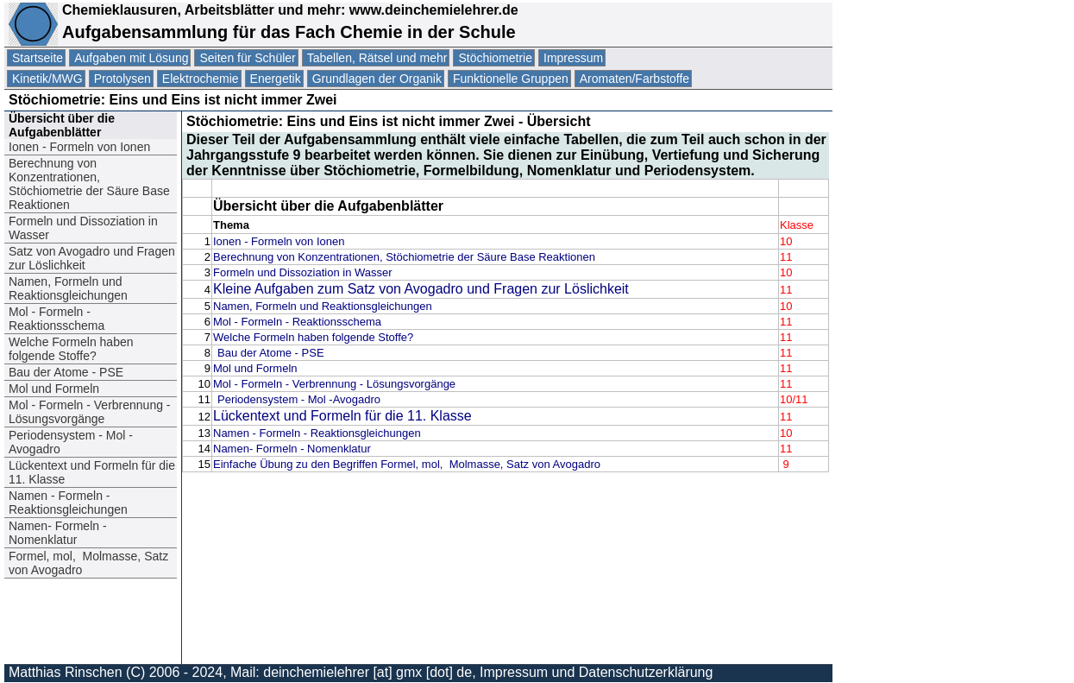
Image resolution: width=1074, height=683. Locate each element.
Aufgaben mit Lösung (131, 58)
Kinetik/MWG (47, 78)
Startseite (37, 58)
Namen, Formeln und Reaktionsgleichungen (68, 288)
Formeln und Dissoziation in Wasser (83, 228)
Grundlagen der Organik (377, 78)
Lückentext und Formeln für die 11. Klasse (92, 472)
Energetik (275, 78)
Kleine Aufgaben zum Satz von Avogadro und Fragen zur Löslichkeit (421, 288)
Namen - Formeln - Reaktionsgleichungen (68, 502)
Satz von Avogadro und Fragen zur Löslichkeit (92, 258)
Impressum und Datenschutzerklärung (596, 672)
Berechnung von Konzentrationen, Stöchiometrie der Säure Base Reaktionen (89, 184)
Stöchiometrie (495, 58)
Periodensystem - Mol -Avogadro (71, 442)
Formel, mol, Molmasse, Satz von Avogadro (88, 563)
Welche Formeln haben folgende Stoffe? (71, 349)
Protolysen (122, 78)
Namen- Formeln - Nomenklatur (58, 533)
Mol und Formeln (54, 388)
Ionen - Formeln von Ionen (79, 147)
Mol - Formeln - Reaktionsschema (58, 318)
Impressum (573, 58)
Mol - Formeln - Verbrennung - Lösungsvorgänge (90, 412)
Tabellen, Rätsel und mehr (377, 58)
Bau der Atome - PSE (68, 372)
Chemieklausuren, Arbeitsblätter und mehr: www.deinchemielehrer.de (288, 10)
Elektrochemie (200, 78)
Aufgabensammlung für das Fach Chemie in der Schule (289, 31)
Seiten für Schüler (247, 58)
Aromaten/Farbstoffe (634, 78)
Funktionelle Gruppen (510, 78)
